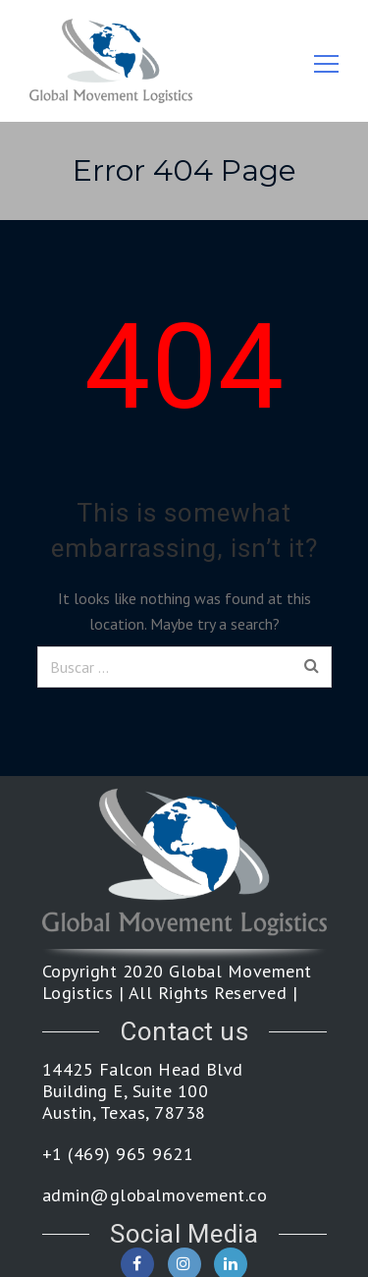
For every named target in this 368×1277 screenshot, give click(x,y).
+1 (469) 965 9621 (118, 1154)
